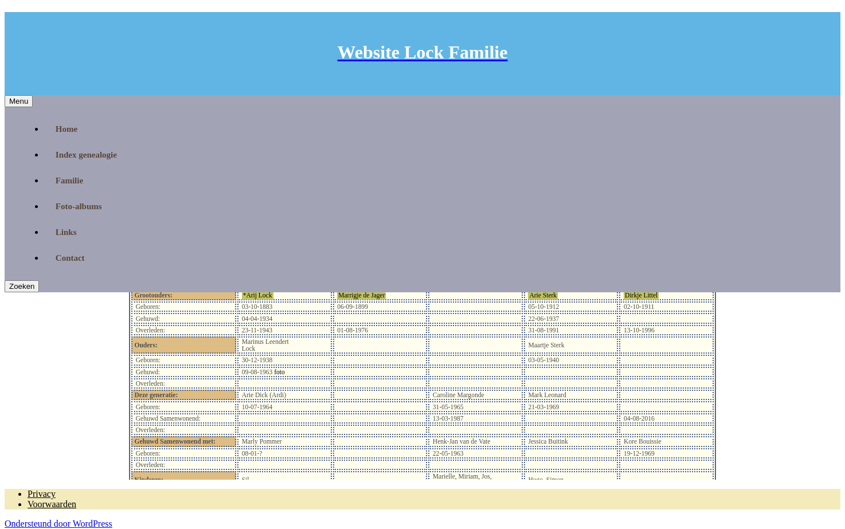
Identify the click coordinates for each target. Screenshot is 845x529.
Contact (70, 257)
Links (66, 232)
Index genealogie (86, 154)
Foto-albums (79, 206)
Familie (69, 180)
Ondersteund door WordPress (58, 523)
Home (66, 129)
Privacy (42, 494)
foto (278, 372)
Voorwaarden (52, 504)
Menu (18, 101)
